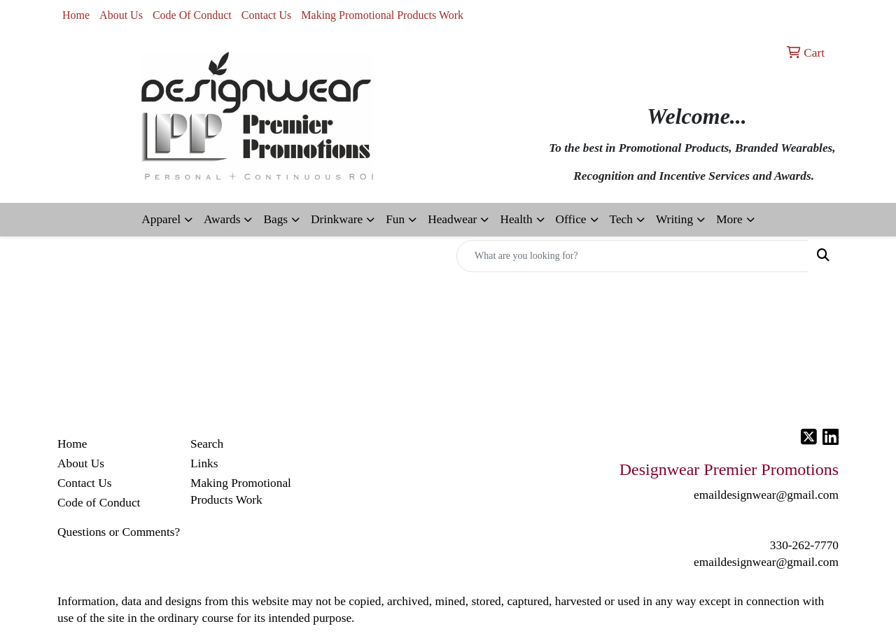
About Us (121, 15)
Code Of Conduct (192, 15)
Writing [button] (674, 219)
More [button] (729, 219)
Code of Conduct (98, 502)
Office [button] (571, 219)
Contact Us (266, 15)
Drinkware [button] (337, 219)
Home (76, 15)
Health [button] (516, 219)
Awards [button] (222, 219)
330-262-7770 (804, 545)
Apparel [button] (161, 219)
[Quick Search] (632, 256)
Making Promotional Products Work (382, 15)
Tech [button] (621, 219)
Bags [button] (275, 219)
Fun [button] (395, 219)
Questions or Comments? (118, 532)
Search (206, 444)
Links (204, 463)
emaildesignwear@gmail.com (766, 562)
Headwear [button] (452, 219)
